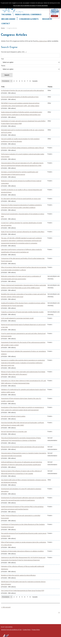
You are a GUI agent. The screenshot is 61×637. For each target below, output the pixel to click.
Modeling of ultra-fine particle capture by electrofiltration (18, 575)
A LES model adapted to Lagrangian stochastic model (17, 318)
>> (59, 612)
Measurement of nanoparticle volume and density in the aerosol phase (22, 447)
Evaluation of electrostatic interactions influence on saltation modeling (22, 551)
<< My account (5, 607)
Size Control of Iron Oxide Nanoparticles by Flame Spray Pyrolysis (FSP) (22, 590)
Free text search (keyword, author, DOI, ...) (30, 54)
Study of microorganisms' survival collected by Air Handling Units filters (22, 232)
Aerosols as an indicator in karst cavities (13, 416)
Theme (30, 68)
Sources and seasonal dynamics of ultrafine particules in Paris (19, 97)
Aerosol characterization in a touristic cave (14, 431)
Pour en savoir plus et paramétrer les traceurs (24, 5)
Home (3, 28)
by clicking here (42, 41)
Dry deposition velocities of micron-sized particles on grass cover (21, 199)
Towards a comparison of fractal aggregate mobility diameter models (22, 312)
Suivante (34, 81)
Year (30, 61)
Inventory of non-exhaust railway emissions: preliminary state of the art (22, 148)
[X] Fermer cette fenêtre (42, 5)
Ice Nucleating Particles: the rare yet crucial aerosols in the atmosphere (22, 90)
